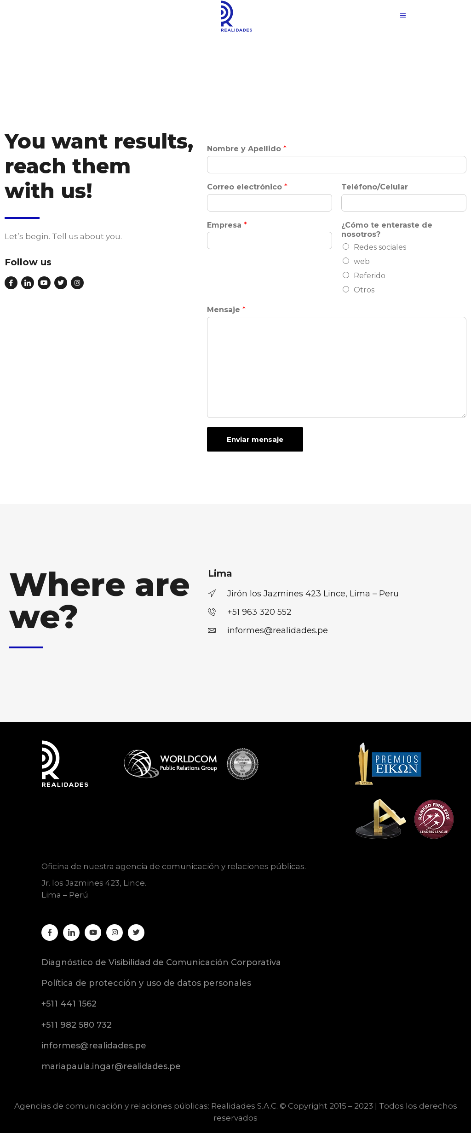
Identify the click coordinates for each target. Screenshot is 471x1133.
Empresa (227, 225)
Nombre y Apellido (247, 148)
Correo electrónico (247, 187)
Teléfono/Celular (374, 187)
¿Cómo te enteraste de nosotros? (386, 230)
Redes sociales (380, 247)
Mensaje (226, 309)
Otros (364, 290)
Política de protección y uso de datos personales (146, 983)
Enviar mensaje (255, 439)
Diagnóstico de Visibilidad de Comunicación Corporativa (161, 962)
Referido (369, 275)
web (362, 261)
